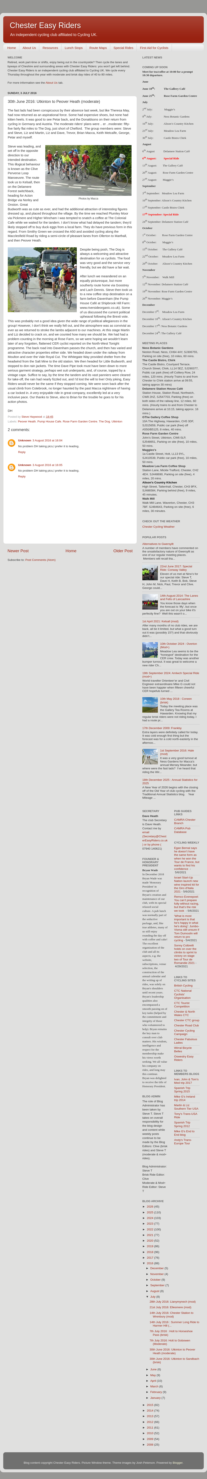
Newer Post (18, 551)
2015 (150, 1405)
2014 (150, 1410)
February (156, 1392)
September (157, 1285)
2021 (150, 1235)
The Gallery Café (174, 88)
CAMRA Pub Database (182, 830)
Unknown (24, 440)
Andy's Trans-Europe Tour (183, 1141)
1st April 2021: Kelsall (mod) (160, 621)
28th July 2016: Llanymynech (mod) (173, 1301)
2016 (150, 1263)
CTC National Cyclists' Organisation (183, 994)
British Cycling (183, 985)
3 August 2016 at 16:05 (48, 465)
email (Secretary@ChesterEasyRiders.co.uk (155, 836)
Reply (22, 452)
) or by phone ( (151, 844)
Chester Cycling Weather (158, 526)
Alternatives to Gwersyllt (158, 544)
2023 (150, 1223)
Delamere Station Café (175, 221)
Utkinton (117, 421)
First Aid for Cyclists (154, 48)
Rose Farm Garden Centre (80, 421)
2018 (150, 1252)
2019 (150, 1246)
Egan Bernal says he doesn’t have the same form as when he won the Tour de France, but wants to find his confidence (186, 858)
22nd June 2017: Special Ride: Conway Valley (176, 568)
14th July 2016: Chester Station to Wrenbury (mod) (171, 1314)
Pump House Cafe (49, 421)
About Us (29, 48)
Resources (50, 48)
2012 (150, 1422)
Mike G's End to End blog (184, 1133)
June (153, 1369)
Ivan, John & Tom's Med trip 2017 (186, 1081)
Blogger (178, 1462)
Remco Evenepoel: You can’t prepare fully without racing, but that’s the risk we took (186, 903)
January (156, 1397)
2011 (150, 1427)
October (156, 1279)
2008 (150, 1444)
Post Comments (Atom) (40, 559)
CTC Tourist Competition (182, 1004)
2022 (150, 1229)
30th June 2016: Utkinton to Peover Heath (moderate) (172, 1351)
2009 (150, 1439)
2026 (150, 1206)
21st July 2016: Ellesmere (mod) (170, 1307)
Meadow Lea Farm (173, 193)
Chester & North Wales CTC (184, 1013)
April (153, 1380)
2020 (150, 1240)
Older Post (123, 551)
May (153, 1375)
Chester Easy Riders (45, 25)
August (155, 1291)
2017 (150, 1257)
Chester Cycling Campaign (184, 1032)
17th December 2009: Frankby (162, 728)
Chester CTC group (186, 1020)
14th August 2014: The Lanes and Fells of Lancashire (179, 597)
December (157, 1268)
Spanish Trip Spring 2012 (182, 1124)
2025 (150, 1212)
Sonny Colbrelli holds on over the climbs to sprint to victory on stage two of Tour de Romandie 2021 (185, 954)
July (153, 1296)
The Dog (104, 421)
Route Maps (98, 48)
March (154, 1386)
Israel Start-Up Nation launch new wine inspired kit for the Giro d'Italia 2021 (186, 884)
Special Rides (123, 48)
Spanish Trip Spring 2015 (182, 1089)
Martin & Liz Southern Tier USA (186, 1107)
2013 (150, 1416)
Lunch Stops (74, 48)
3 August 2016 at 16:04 (48, 440)
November (157, 1274)
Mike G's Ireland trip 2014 (184, 1098)
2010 (150, 1433)
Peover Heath (27, 421)
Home (11, 48)
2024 (150, 1218)
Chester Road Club (186, 1025)
